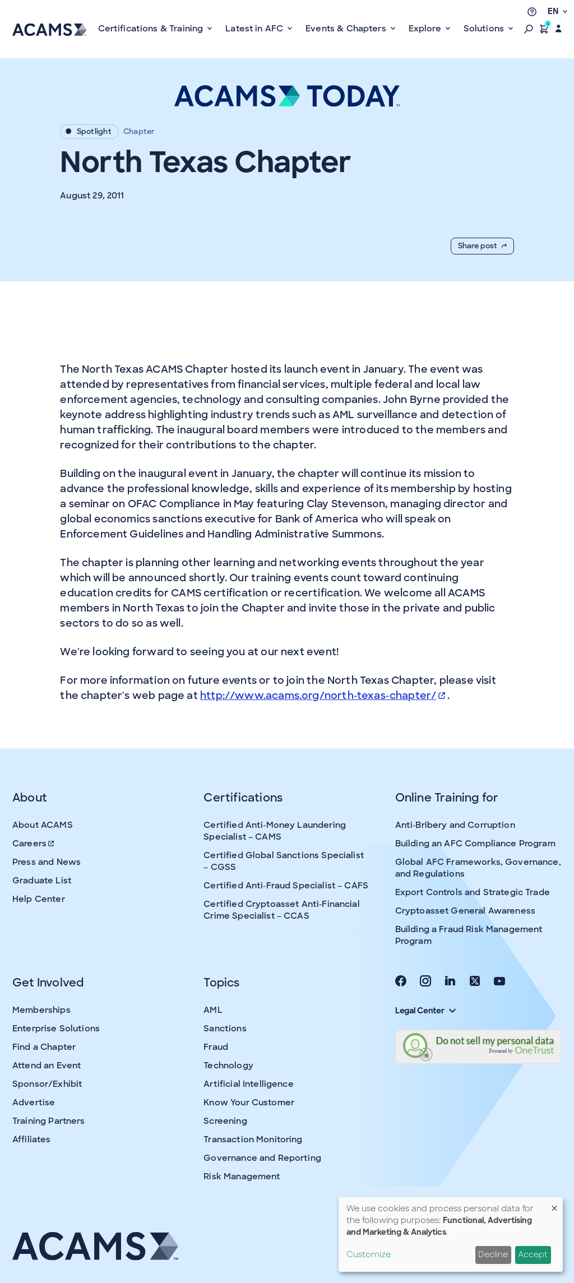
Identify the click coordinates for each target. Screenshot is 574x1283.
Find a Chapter (44, 1047)
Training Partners (48, 1121)
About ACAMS (42, 825)
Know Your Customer (248, 1102)
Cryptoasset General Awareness (465, 910)
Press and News (46, 862)
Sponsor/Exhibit (47, 1084)
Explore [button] (426, 28)
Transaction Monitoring (252, 1139)
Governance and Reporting (262, 1158)
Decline (493, 1254)
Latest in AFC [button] (255, 28)
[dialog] (451, 1234)
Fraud (215, 1047)
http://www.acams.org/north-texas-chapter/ (322, 695)
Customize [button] (368, 1254)
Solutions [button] (485, 28)
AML (212, 1010)
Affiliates (31, 1139)
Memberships (41, 1010)
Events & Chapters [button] (346, 28)
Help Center (38, 899)
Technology (228, 1065)
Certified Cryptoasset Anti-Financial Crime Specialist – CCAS (281, 909)
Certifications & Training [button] (152, 28)
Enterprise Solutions (56, 1028)
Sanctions (224, 1028)
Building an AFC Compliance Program (475, 843)
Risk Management (241, 1176)
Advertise (33, 1102)
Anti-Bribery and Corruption (455, 825)
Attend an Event (46, 1065)
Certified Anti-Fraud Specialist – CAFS (285, 885)
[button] (528, 28)
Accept (533, 1254)
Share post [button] (482, 246)
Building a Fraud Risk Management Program (469, 935)
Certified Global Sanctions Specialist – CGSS (283, 861)
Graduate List (41, 880)
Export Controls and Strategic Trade (472, 892)
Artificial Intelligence (248, 1084)
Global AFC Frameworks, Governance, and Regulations (478, 867)
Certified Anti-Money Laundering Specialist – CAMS (274, 830)
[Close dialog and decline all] (554, 1204)
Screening (225, 1121)
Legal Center (425, 1011)
